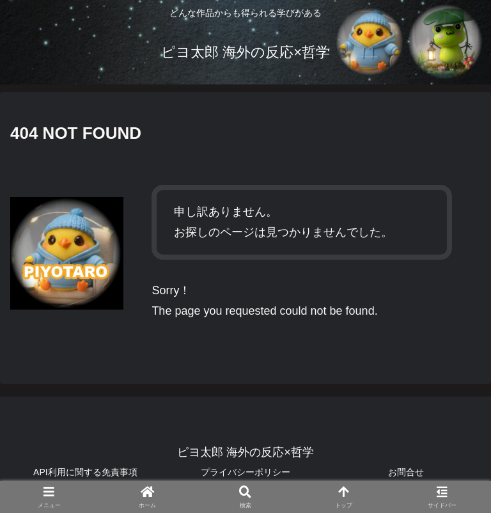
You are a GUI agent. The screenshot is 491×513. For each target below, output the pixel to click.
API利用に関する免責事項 (85, 472)
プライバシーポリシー (245, 472)
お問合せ (406, 472)
